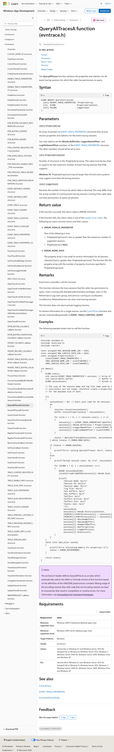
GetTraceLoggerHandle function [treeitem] (17, 272)
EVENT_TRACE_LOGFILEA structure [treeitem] (18, 220)
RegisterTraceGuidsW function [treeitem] (20, 438)
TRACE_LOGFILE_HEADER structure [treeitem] (18, 508)
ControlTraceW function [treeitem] (17, 69)
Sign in (108, 3)
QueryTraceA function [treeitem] (17, 415)
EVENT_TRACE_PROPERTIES (73, 131)
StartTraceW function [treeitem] (16, 457)
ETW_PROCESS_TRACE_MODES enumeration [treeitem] (20, 174)
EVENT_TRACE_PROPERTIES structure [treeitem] (19, 236)
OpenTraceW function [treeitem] (17, 321)
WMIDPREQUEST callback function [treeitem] (18, 597)
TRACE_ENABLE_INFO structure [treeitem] (20, 480)
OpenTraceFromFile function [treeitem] (19, 297)
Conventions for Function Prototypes (75, 594)
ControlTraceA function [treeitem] (17, 64)
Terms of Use (97, 746)
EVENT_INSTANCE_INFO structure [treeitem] (17, 198)
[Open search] (101, 3)
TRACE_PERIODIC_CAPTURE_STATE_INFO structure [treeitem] (20, 517)
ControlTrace (93, 311)
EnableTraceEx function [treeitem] (17, 100)
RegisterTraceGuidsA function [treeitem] (20, 433)
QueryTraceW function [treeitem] (17, 428)
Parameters (46, 58)
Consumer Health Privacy (76, 746)
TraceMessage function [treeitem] (17, 557)
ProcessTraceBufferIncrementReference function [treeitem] (20, 399)
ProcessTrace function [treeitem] (17, 375)
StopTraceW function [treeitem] (16, 467)
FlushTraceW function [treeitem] (16, 256)
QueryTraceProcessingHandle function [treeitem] (20, 422)
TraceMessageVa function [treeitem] (18, 562)
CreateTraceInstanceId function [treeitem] (20, 73)
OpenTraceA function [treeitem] (16, 283)
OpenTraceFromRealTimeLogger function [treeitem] (20, 303)
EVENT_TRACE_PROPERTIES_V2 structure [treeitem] (20, 244)
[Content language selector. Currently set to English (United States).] (14, 740)
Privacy (58, 746)
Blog (35, 746)
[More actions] (109, 20)
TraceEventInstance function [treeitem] (19, 552)
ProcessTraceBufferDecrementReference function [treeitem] (20, 390)
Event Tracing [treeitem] (10, 29)
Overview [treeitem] (11, 49)
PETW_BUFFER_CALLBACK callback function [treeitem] (18, 328)
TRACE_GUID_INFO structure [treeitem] (19, 485)
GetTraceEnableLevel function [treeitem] (20, 265)
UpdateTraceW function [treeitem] (17, 590)
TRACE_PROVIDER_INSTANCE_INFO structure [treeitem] (20, 525)
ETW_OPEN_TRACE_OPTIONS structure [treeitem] (20, 157)
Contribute (47, 746)
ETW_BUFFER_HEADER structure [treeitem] (17, 141)
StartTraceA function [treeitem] (16, 452)
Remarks (44, 65)
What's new (91, 11)
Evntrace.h (74, 20)
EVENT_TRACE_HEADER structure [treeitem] (17, 212)
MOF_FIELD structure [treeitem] (16, 278)
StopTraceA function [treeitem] (16, 462)
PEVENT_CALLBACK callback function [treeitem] (19, 344)
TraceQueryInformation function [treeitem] (17, 569)
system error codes (94, 217)
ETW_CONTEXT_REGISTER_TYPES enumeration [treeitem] (20, 149)
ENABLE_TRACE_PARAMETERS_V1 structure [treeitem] (20, 89)
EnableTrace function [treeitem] (16, 95)
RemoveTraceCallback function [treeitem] (20, 443)
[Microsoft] (5, 3)
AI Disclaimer (7, 746)
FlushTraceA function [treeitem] (16, 251)
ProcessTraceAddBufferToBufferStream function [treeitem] (20, 382)
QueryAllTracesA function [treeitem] (18, 405)
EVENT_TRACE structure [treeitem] (17, 205)
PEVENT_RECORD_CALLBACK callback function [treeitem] (20, 353)
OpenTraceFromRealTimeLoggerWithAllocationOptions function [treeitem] (20, 313)
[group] (75, 450)
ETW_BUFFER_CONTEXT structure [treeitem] (17, 133)
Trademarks (7, 750)
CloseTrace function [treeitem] (16, 59)
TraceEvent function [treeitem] (16, 548)
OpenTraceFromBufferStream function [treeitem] (19, 290)
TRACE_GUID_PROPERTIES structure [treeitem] (18, 492)
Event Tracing (59, 20)
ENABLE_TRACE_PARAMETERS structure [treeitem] (20, 80)
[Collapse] (33, 18)
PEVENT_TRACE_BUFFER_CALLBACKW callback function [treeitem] (20, 369)
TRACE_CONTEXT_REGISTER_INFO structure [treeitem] (20, 474)
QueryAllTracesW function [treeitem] (18, 410)
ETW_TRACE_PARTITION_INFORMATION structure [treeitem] (20, 182)
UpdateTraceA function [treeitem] (17, 585)
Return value (46, 61)
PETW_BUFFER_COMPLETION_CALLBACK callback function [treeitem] (20, 336)
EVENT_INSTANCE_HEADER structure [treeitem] (19, 190)
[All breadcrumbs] (41, 20)
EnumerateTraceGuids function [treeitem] (20, 109)
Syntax (44, 54)
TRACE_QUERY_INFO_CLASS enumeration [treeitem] (19, 533)
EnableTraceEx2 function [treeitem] (17, 105)
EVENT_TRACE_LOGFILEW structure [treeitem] (18, 228)
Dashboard (104, 11)
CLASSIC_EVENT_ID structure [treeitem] (20, 54)
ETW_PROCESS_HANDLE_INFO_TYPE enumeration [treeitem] (20, 166)
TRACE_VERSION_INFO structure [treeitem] (17, 541)
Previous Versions (23, 746)
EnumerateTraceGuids (49, 697)
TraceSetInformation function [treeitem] (20, 575)
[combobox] (18, 24)
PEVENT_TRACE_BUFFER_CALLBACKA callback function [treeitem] (20, 361)
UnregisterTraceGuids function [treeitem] (20, 580)
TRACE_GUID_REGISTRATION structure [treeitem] (19, 500)
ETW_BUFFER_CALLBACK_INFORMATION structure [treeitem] (20, 125)
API (48, 20)
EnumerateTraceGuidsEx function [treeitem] (17, 116)
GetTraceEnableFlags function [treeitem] (20, 260)
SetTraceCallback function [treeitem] (18, 448)
